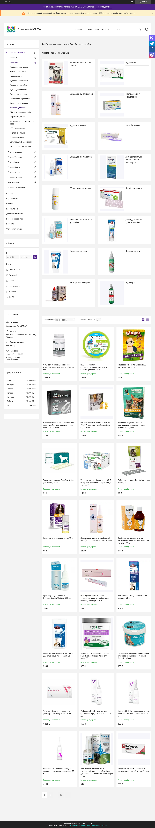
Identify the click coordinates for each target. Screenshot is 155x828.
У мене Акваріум (15, 152)
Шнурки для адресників (20, 99)
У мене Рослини (15, 177)
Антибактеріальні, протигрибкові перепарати (134, 160)
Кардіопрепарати (134, 188)
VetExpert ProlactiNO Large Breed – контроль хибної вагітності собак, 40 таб (58, 367)
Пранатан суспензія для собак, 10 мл (58, 538)
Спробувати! (104, 7)
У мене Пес (68, 44)
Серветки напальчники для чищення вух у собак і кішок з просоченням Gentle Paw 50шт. (133, 655)
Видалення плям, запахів (20, 146)
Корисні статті (12, 199)
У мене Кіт (12, 58)
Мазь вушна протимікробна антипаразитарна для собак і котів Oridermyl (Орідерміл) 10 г (94, 598)
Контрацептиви (133, 251)
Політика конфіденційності (97, 825)
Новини (9, 194)
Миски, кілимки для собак (21, 112)
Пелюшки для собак (18, 85)
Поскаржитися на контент (77, 825)
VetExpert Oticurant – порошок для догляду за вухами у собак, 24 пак (57, 712)
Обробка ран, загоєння (80, 188)
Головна (78, 29)
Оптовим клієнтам (14, 229)
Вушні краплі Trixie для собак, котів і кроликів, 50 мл (132, 597)
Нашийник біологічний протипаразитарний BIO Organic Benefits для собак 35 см (93, 367)
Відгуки (9, 204)
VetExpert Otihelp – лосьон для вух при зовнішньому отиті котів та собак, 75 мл (134, 713)
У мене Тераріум (15, 157)
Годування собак (17, 137)
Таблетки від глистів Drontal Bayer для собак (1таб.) (134, 481)
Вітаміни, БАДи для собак (21, 142)
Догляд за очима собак (81, 157)
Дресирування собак (19, 81)
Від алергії (131, 282)
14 (61, 795)
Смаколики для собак (19, 103)
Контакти (10, 224)
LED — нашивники (17, 128)
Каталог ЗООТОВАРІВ (97, 29)
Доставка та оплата (14, 214)
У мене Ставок (14, 172)
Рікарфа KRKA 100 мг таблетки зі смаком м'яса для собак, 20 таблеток (133, 770)
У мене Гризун (14, 162)
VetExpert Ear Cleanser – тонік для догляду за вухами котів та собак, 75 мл (58, 771)
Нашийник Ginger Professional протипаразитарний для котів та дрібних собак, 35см (131, 424)
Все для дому (14, 182)
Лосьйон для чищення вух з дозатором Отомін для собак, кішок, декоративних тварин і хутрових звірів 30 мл (96, 772)
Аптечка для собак (18, 108)
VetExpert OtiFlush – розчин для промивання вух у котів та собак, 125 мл (95, 713)
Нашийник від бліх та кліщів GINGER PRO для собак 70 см (132, 366)
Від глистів (131, 62)
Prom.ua (90, 823)
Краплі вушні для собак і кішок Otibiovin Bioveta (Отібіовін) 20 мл (57, 597)
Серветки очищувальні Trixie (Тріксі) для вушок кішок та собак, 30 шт (58, 654)
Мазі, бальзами (133, 125)
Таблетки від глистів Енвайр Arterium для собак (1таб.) (59, 481)
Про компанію (12, 209)
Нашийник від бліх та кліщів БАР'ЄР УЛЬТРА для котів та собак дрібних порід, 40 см (95, 424)
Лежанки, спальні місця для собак (22, 122)
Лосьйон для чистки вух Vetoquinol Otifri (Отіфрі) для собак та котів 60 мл (96, 539)
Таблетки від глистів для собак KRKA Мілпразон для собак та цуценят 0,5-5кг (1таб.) (95, 482)
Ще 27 (11, 297)
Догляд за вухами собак (81, 94)
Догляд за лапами (78, 251)
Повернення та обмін (15, 219)
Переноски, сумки (17, 117)
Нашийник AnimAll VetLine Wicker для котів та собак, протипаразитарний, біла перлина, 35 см (58, 424)
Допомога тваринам (17, 187)
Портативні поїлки (17, 133)
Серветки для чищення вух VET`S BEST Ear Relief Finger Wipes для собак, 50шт (94, 655)
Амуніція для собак (18, 72)
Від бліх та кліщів (78, 125)
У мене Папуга (14, 167)
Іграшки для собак (17, 76)
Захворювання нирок (80, 282)
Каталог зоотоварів (54, 44)
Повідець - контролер (19, 67)
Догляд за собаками (18, 90)
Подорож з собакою (18, 94)
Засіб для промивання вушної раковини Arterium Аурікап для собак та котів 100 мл (133, 540)
